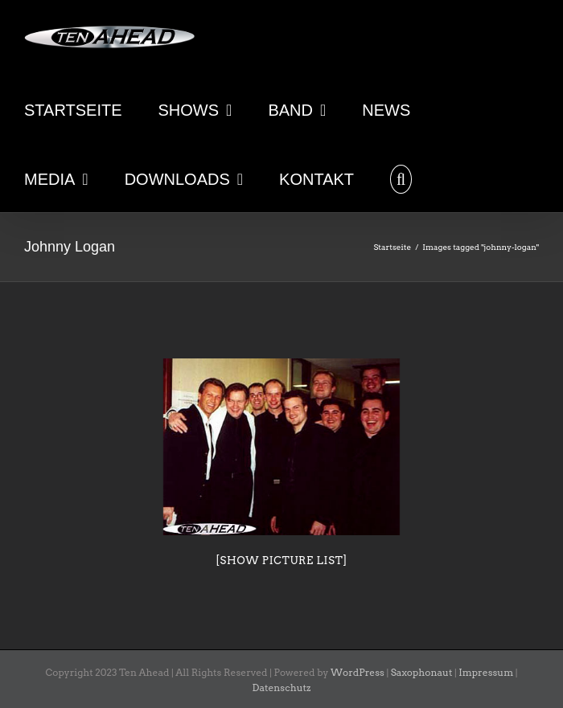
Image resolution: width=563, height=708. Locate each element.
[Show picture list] (281, 561)
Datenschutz (282, 687)
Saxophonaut (422, 672)
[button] (401, 177)
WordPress (357, 672)
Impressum (485, 672)
